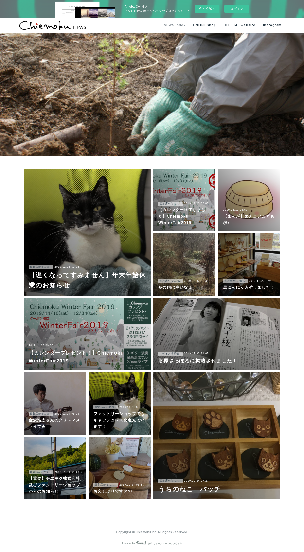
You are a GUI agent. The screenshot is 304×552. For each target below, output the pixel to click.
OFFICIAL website (239, 25)
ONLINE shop (204, 25)
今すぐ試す (207, 8)
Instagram (272, 25)
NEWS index (175, 25)
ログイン (236, 9)
